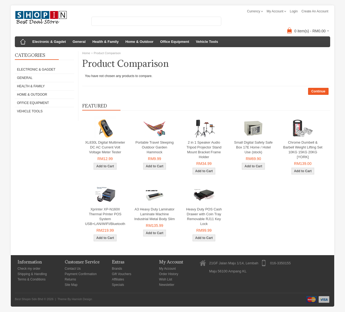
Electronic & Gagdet (49, 42)
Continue (318, 91)
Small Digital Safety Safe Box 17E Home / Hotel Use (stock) (253, 147)
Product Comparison (107, 53)
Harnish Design (82, 299)
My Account (167, 269)
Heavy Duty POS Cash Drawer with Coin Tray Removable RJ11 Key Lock (204, 216)
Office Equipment (174, 42)
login (294, 11)
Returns (70, 279)
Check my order (29, 269)
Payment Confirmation (81, 274)
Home (86, 53)
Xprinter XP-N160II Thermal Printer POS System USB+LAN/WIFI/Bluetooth (105, 216)
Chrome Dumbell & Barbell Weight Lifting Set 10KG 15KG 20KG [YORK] (303, 149)
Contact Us (73, 269)
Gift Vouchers (121, 274)
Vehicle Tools (207, 42)
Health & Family (105, 42)
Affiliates (118, 279)
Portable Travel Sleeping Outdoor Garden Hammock (155, 147)
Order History (168, 274)
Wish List (165, 279)
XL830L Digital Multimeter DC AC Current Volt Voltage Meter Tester (105, 147)
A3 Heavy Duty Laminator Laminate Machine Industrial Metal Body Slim (154, 214)
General (79, 42)
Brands (117, 269)
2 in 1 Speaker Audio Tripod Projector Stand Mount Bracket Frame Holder (204, 149)
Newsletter (166, 285)
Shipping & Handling (32, 274)
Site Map (71, 285)
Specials (118, 285)
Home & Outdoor (139, 42)
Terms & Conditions (32, 279)
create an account (315, 11)
